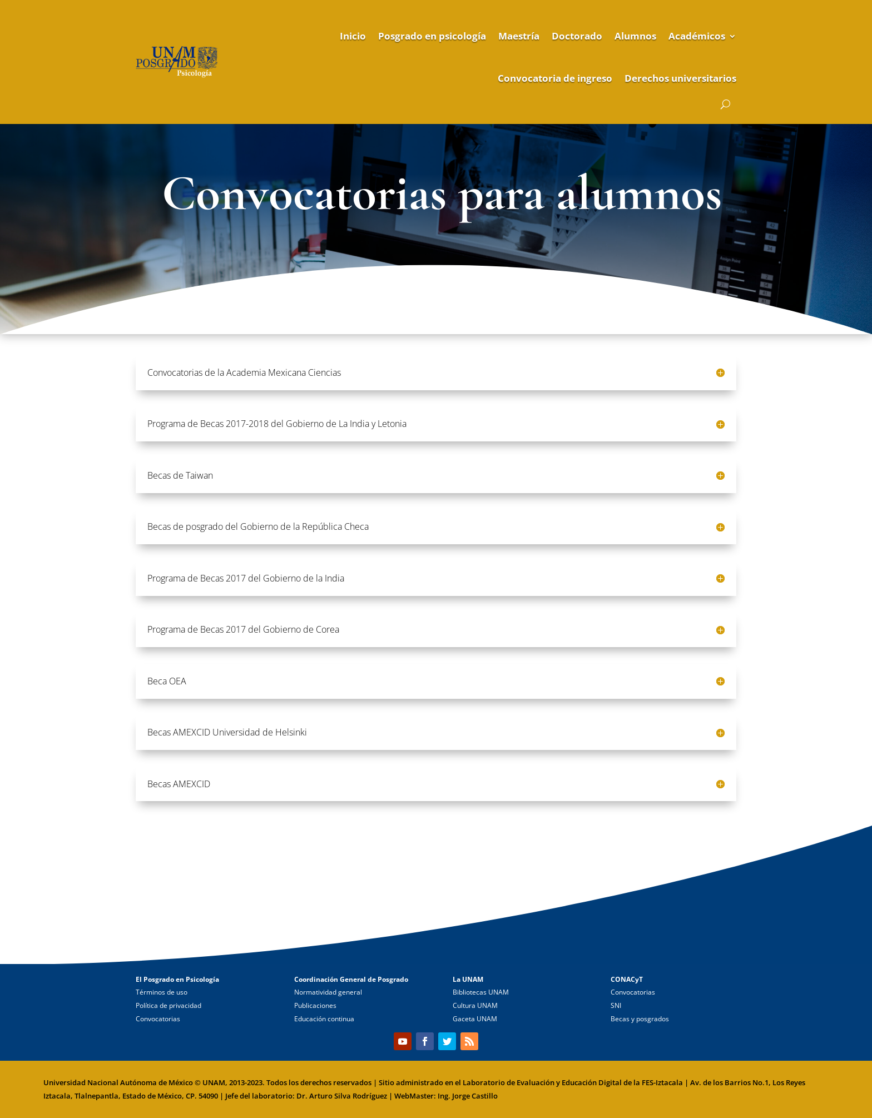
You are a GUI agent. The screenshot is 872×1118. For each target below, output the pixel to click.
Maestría (518, 35)
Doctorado (577, 35)
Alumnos (635, 35)
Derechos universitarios (680, 78)
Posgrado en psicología (432, 35)
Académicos (696, 35)
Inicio (353, 35)
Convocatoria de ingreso (555, 78)
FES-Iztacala (662, 1082)
